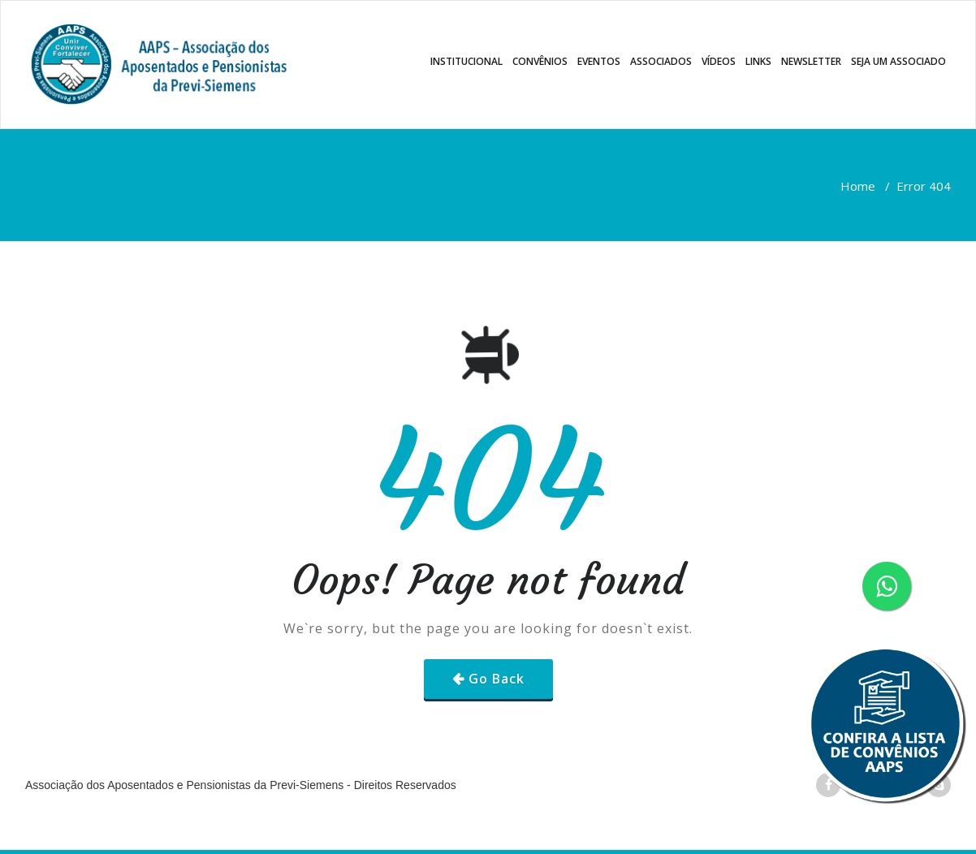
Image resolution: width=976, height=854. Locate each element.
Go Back (497, 679)
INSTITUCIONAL (466, 61)
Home (857, 186)
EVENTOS (598, 61)
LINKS (758, 61)
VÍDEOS (719, 61)
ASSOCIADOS (661, 61)
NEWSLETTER (811, 61)
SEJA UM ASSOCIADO (898, 61)
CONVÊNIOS (540, 61)
